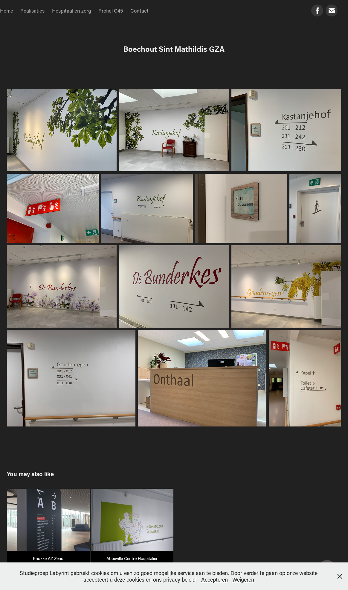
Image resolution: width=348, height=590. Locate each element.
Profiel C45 (110, 10)
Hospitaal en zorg (71, 10)
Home (6, 10)
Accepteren (214, 579)
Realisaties (32, 10)
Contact (139, 10)
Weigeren (243, 579)
